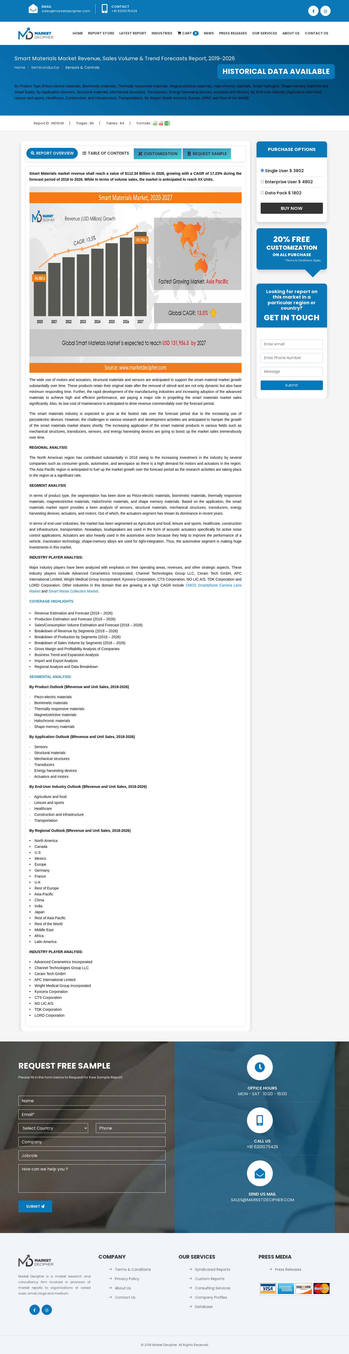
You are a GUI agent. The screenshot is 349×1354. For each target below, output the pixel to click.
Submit (35, 1206)
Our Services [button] (264, 33)
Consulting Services (212, 1288)
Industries (162, 33)
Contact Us (316, 33)
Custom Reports (209, 1278)
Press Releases (233, 33)
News (209, 33)
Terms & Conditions (133, 1269)
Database (204, 1306)
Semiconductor (45, 67)
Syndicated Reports (212, 1269)
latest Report (132, 33)
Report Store (101, 33)
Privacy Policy (127, 1278)
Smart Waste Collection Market (73, 591)
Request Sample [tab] (207, 153)
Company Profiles (211, 1297)
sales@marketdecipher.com (66, 11)
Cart (188, 33)
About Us (291, 33)
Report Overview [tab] (52, 153)
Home (78, 33)
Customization (157, 153)
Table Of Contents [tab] (105, 153)
